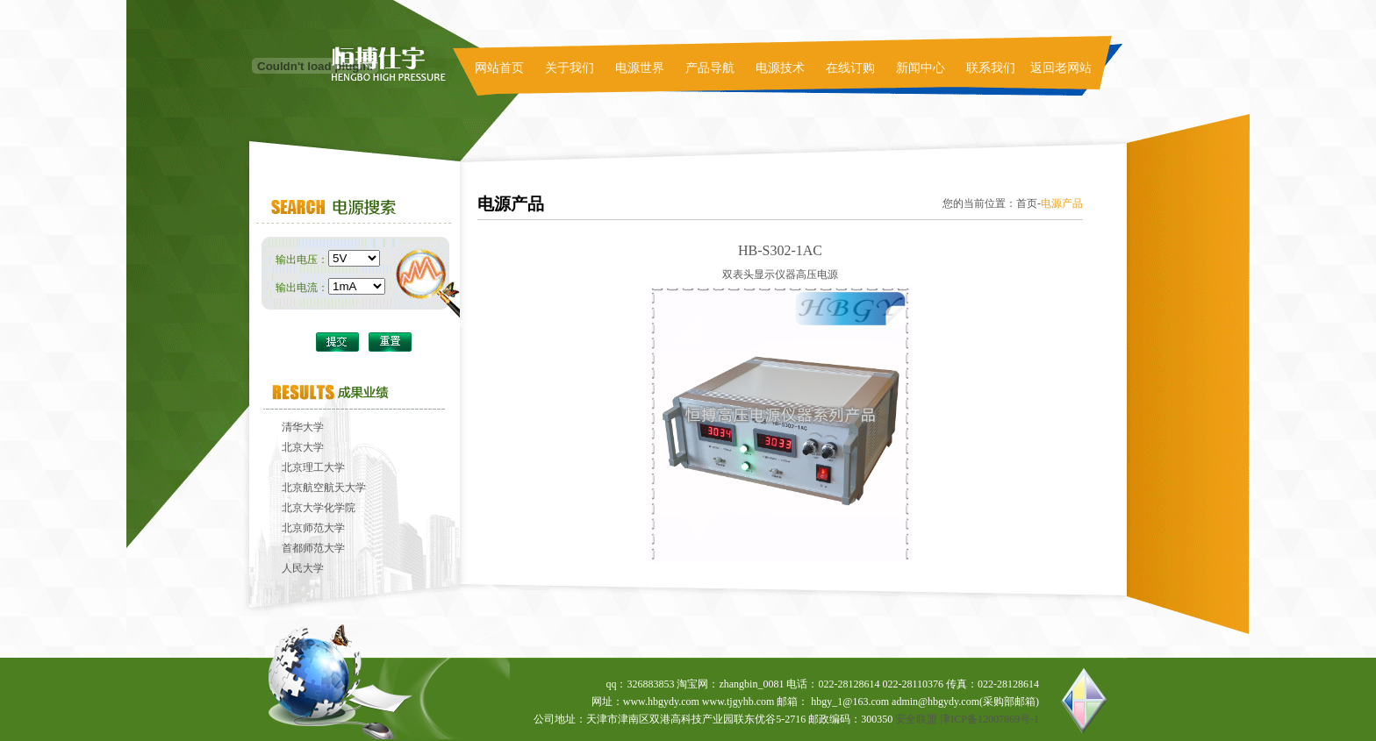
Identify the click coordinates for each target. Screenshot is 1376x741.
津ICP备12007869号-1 (989, 719)
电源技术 (780, 68)
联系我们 (990, 68)
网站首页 (499, 68)
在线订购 (850, 68)
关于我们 (569, 68)
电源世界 (639, 68)
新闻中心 (920, 68)
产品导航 (710, 68)
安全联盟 (916, 719)
